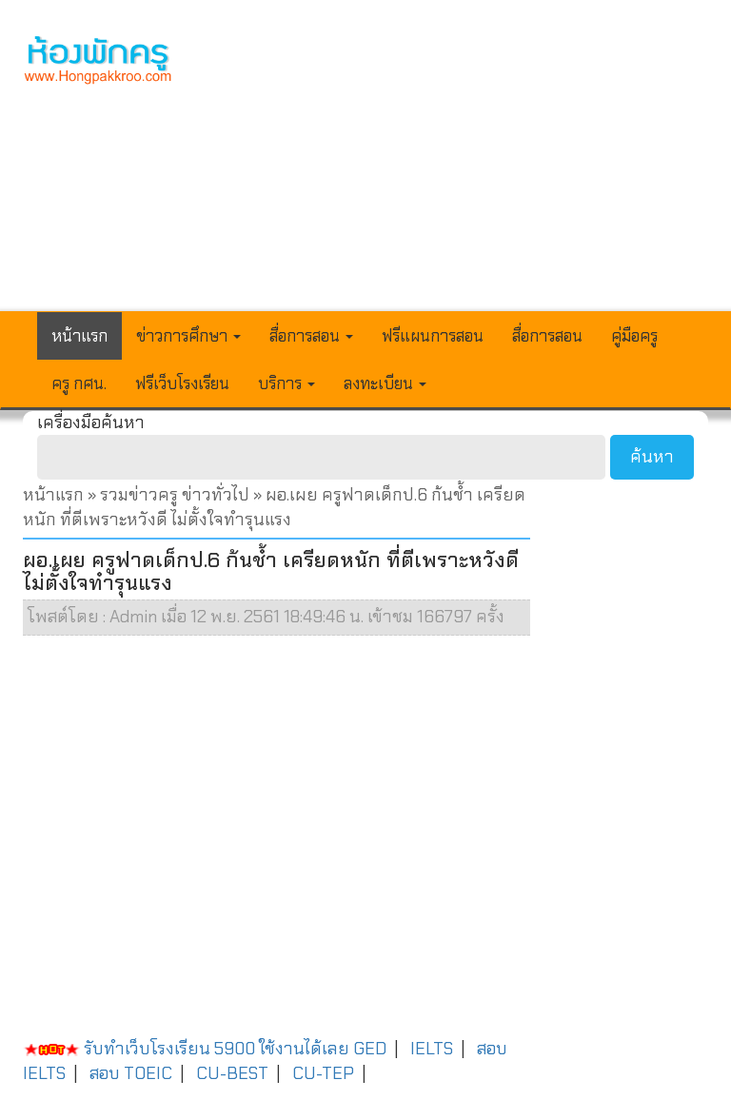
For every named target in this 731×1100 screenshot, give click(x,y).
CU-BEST (232, 1073)
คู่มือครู (634, 335)
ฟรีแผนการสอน (433, 335)
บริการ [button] (286, 383)
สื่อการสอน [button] (311, 335)
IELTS (431, 1048)
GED (369, 1048)
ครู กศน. (79, 383)
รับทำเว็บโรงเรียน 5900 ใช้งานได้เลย (186, 1048)
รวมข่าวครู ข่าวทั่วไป (174, 494)
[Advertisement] (455, 167)
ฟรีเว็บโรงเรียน (182, 383)
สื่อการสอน (547, 335)
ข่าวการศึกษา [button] (188, 335)
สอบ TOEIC (130, 1073)
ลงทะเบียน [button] (385, 383)
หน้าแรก (79, 335)
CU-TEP (323, 1073)
